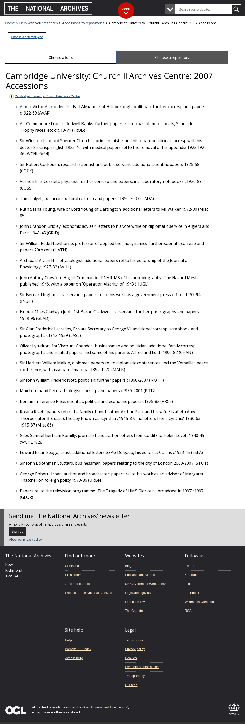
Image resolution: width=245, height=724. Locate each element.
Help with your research (38, 23)
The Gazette (134, 611)
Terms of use (134, 640)
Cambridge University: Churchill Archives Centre (44, 97)
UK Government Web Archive (146, 584)
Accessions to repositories (83, 23)
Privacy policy (135, 649)
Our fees (131, 685)
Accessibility (74, 658)
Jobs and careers (77, 584)
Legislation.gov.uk (138, 593)
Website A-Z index (78, 649)
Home (10, 23)
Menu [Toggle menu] (125, 8)
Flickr (189, 584)
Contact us (72, 566)
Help (68, 640)
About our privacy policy (25, 539)
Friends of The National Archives (88, 593)
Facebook (192, 593)
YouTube (191, 575)
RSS (188, 611)
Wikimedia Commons (200, 602)
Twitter (190, 566)
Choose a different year (27, 37)
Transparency (135, 676)
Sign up (17, 531)
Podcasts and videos (140, 575)
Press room (73, 575)
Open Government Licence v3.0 (105, 707)
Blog (128, 566)
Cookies (131, 658)
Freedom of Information (142, 667)
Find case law (135, 602)
